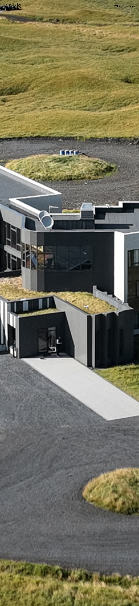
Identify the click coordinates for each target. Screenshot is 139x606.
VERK (117, 6)
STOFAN (130, 6)
